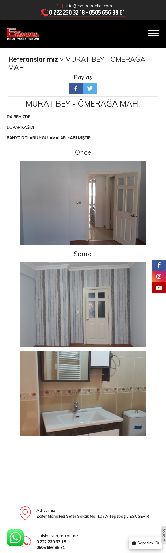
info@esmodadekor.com (89, 5)
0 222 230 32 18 (67, 13)
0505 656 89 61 (107, 13)
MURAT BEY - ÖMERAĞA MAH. (76, 63)
